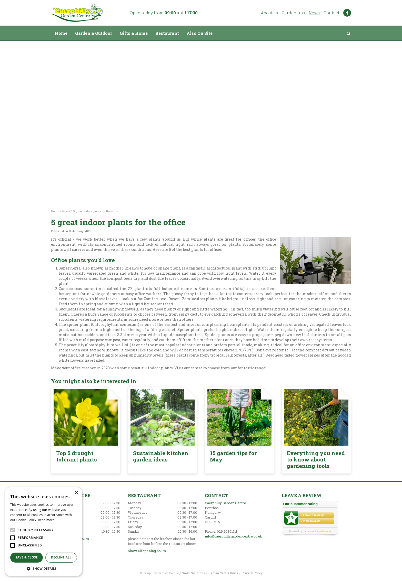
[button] (43, 568)
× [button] (76, 493)
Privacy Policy (252, 573)
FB (347, 13)
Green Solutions (193, 573)
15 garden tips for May (233, 456)
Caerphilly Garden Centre (225, 503)
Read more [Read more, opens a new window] (46, 520)
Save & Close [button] (26, 557)
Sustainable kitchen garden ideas (160, 456)
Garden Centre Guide (223, 573)
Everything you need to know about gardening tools (316, 459)
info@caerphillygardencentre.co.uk (233, 536)
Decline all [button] (61, 557)
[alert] (43, 531)
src (348, 33)
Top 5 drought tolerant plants (76, 456)
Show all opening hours (147, 550)
